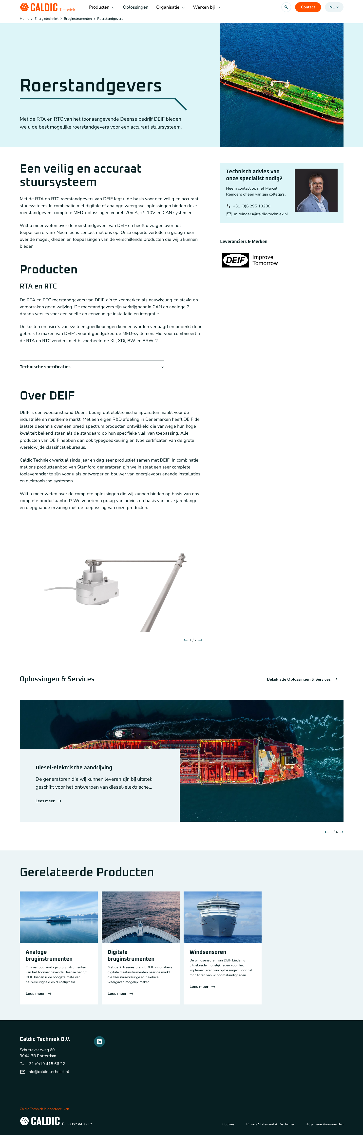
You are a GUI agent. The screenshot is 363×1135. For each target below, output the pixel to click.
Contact (308, 7)
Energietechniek (46, 19)
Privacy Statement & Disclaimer (270, 1124)
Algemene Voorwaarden (325, 1124)
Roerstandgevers (110, 19)
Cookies (228, 1124)
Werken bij (206, 7)
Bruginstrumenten (78, 19)
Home (24, 19)
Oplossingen (135, 7)
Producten (102, 7)
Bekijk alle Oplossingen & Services (302, 679)
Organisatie (170, 7)
